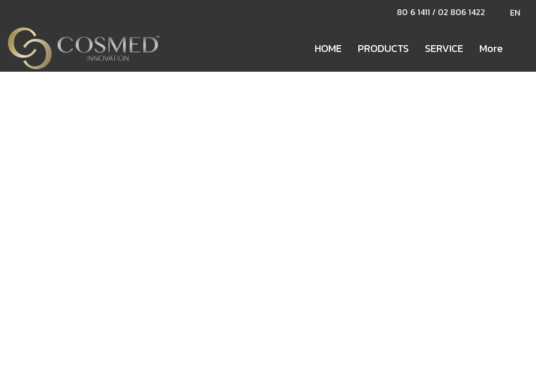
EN (508, 12)
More (491, 48)
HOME (328, 48)
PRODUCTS (383, 48)
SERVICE (444, 48)
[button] (520, 48)
